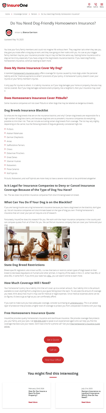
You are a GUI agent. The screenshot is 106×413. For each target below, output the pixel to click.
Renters (34, 14)
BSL (49, 275)
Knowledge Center (20, 14)
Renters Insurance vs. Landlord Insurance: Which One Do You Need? (91, 394)
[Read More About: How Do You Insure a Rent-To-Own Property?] (14, 395)
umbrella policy (76, 303)
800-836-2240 (40, 321)
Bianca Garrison (30, 32)
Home (7, 14)
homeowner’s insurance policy (26, 73)
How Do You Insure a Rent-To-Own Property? (38, 393)
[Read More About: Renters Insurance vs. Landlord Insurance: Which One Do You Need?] (67, 395)
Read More (33, 402)
